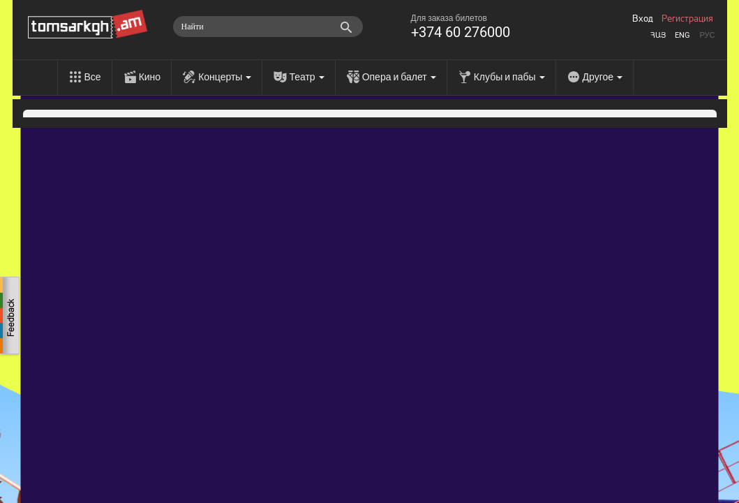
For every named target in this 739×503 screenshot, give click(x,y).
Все (92, 76)
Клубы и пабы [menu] (509, 76)
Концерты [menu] (224, 76)
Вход (642, 18)
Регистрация (687, 18)
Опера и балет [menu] (399, 76)
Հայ (658, 35)
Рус (707, 35)
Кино (150, 76)
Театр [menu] (306, 76)
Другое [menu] (602, 76)
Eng (682, 35)
